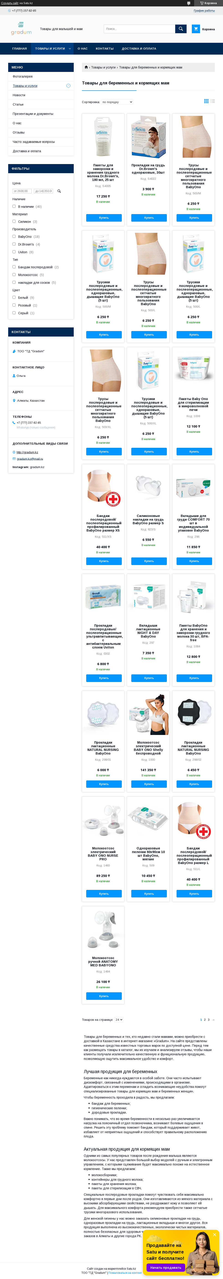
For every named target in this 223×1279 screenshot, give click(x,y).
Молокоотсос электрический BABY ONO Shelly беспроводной (148, 748)
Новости (19, 95)
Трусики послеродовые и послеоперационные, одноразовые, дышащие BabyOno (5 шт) (103, 291)
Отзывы (19, 132)
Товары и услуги (50, 48)
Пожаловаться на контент (125, 1272)
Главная (19, 48)
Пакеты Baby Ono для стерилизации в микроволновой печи (193, 404)
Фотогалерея (23, 76)
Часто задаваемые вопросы (34, 142)
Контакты (105, 48)
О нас (83, 48)
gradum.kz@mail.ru (30, 458)
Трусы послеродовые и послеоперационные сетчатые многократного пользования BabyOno (193, 176)
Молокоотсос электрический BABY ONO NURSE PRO (103, 853)
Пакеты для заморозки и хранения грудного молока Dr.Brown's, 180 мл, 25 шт (103, 172)
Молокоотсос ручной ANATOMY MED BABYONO (103, 961)
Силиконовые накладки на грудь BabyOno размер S (148, 519)
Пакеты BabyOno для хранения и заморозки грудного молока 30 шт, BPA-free (193, 633)
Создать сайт (9, 3)
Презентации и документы (33, 114)
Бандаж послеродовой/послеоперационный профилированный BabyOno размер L (193, 855)
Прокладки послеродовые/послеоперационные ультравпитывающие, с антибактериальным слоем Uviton (103, 636)
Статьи (18, 104)
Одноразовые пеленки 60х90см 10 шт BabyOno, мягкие (148, 853)
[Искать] (181, 29)
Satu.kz (131, 1268)
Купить (104, 217)
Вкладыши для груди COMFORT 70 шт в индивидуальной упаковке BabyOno (193, 523)
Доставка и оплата (139, 48)
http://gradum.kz (27, 452)
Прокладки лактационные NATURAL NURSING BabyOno (103, 748)
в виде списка (213, 102)
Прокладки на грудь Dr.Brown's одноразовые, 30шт (148, 168)
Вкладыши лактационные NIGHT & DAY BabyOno (148, 631)
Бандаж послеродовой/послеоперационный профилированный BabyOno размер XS (103, 523)
